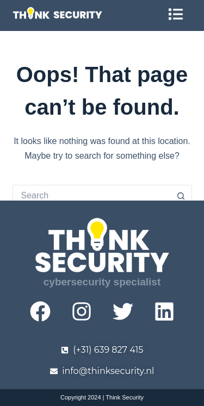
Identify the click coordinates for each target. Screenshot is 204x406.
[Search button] (181, 196)
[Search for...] (91, 196)
